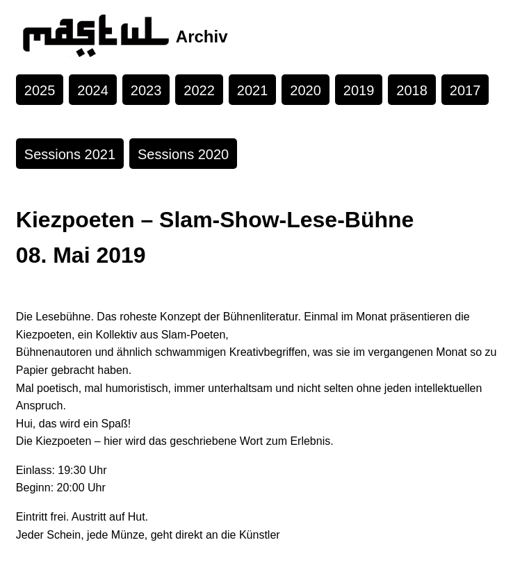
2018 (412, 90)
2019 (359, 90)
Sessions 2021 (69, 154)
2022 (199, 90)
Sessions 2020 (183, 154)
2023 (146, 90)
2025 (40, 90)
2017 (465, 90)
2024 (92, 90)
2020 (305, 90)
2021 (252, 90)
